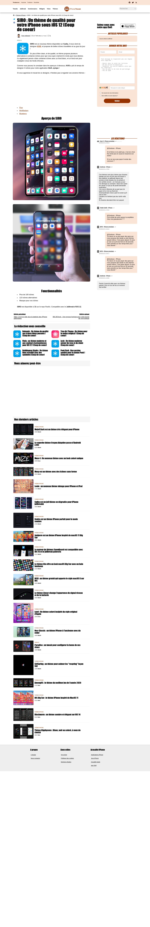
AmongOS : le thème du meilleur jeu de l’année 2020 (58, 683)
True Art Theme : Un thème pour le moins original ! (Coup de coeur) (74, 333)
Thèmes (55, 9)
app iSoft (94, 765)
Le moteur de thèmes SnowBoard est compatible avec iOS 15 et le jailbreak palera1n (59, 551)
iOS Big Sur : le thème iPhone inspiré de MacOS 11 (56, 698)
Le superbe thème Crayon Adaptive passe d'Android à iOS (58, 444)
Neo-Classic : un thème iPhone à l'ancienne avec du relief (58, 632)
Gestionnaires (32, 9)
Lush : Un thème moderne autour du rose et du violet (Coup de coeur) (72, 343)
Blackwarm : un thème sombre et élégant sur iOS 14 (57, 714)
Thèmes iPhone (21, 15)
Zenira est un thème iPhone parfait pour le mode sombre (56, 520)
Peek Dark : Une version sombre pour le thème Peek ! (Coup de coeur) (73, 352)
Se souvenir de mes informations (110, 93)
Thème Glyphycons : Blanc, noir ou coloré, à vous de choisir (58, 731)
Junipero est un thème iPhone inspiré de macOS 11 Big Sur (59, 536)
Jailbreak (23, 9)
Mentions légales (66, 762)
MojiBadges (23, 111)
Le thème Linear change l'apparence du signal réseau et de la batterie (59, 594)
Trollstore (29, 2)
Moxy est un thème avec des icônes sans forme (56, 472)
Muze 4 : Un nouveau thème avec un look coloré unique (59, 458)
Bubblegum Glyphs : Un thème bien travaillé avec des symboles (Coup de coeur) (35, 352)
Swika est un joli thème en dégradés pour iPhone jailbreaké (56, 503)
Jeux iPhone (95, 758)
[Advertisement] (51, 90)
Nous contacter (35, 758)
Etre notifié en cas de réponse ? (110, 95)
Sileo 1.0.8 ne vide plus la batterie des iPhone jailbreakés (30, 317)
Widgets (42, 9)
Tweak (75, 9)
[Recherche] (128, 8)
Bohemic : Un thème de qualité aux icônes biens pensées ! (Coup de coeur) (35, 333)
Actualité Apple (95, 762)
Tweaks (15, 9)
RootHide (36, 2)
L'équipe (33, 755)
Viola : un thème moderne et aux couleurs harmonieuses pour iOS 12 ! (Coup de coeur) (34, 343)
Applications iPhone (97, 755)
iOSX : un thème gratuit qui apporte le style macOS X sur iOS (59, 579)
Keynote (23, 2)
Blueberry (23, 114)
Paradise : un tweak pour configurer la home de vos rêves (57, 646)
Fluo (21, 108)
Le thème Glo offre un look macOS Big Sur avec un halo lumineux (59, 565)
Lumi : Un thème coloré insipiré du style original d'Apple (56, 613)
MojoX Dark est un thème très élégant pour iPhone (57, 429)
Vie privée (64, 755)
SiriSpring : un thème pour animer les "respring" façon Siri (59, 665)
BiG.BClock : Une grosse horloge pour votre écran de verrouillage (71, 317)
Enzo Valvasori (25, 35)
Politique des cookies (67, 758)
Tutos (49, 9)
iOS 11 (20, 40)
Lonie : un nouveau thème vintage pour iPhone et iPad (58, 486)
